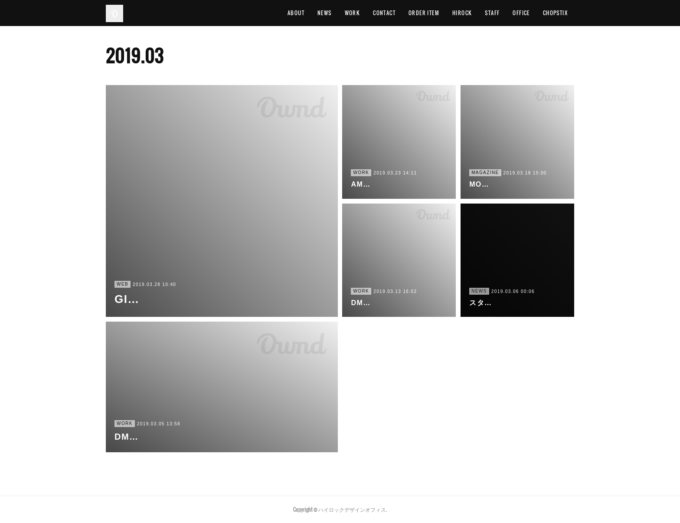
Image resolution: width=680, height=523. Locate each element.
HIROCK (462, 12)
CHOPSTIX (555, 12)
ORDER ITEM (424, 12)
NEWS (324, 12)
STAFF (492, 12)
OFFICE (521, 12)
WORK (352, 12)
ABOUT (296, 12)
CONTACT (384, 12)
